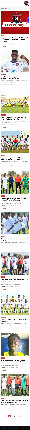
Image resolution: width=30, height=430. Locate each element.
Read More (5, 46)
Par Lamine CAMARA (25, 427)
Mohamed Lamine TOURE (6, 43)
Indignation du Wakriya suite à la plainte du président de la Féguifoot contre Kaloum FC (15, 39)
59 (18, 416)
